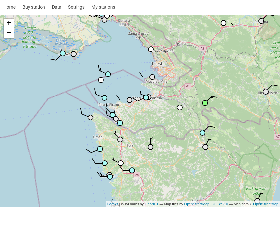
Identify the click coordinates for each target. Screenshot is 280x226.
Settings (76, 7)
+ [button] (9, 23)
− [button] (9, 33)
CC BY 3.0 (219, 204)
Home (10, 7)
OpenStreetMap (197, 204)
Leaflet (112, 204)
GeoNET (152, 204)
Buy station (33, 7)
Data (56, 7)
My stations (103, 7)
